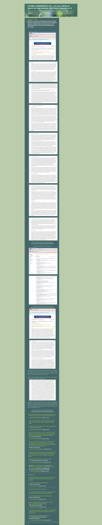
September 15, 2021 (45, 471)
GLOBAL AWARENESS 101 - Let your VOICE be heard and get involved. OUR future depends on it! (50, 7)
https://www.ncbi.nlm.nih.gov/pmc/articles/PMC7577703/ (42, 411)
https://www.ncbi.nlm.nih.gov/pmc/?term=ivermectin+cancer (42, 307)
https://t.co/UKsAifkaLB (36, 436)
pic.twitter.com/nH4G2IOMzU (36, 505)
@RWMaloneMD (46, 468)
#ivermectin (34, 460)
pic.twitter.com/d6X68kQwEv (34, 497)
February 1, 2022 (45, 417)
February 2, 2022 (45, 438)
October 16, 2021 (47, 449)
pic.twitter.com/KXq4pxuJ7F (34, 518)
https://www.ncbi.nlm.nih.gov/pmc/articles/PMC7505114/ (42, 243)
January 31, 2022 (42, 506)
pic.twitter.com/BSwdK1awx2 (34, 484)
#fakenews (31, 465)
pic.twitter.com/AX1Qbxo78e (34, 447)
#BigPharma (34, 516)
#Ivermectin (47, 465)
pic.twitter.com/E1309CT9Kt (44, 469)
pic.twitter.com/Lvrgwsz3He (42, 460)
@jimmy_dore (39, 468)
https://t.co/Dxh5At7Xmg (33, 469)
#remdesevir (39, 516)
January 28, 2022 (47, 462)
